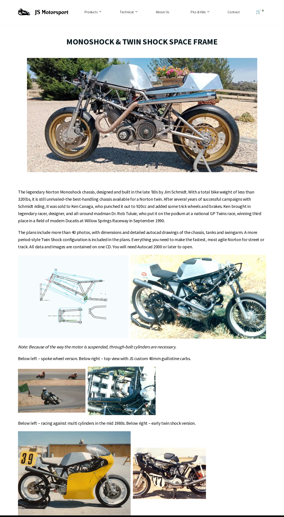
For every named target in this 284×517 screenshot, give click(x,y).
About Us (162, 12)
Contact (234, 12)
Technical (127, 12)
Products (91, 12)
